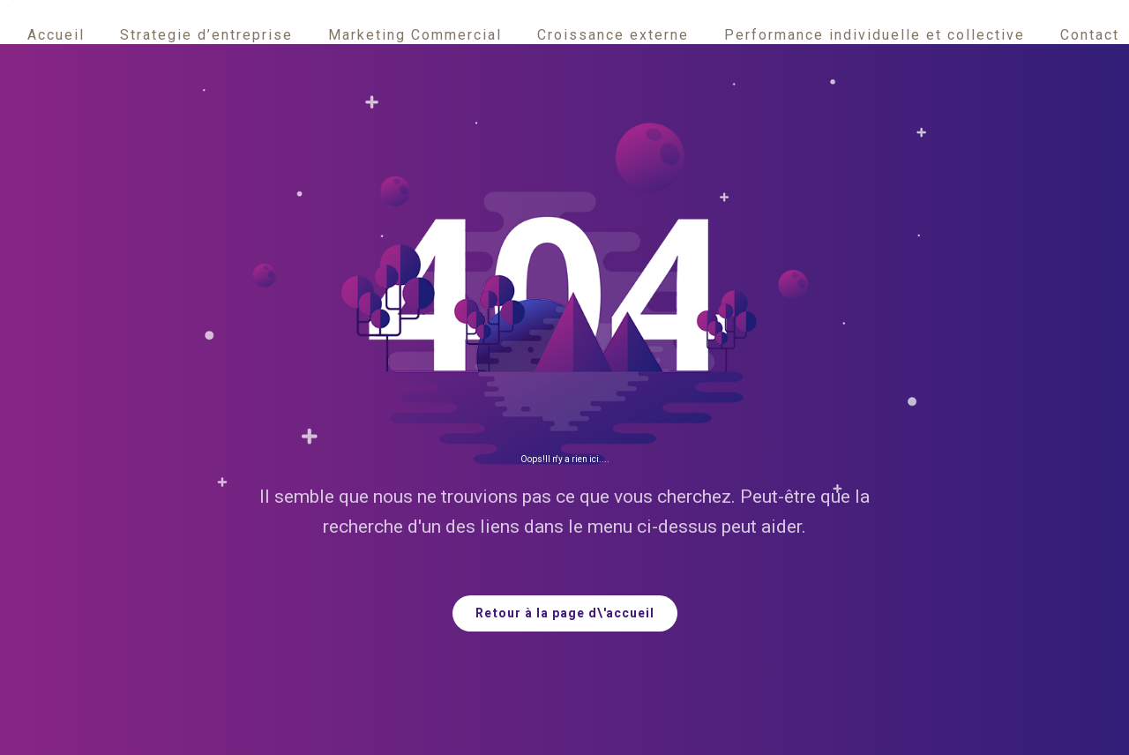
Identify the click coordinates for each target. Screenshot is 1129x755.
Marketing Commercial (415, 34)
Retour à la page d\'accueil (564, 613)
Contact (1089, 34)
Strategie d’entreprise (206, 34)
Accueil (56, 34)
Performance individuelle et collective (874, 34)
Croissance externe (613, 34)
